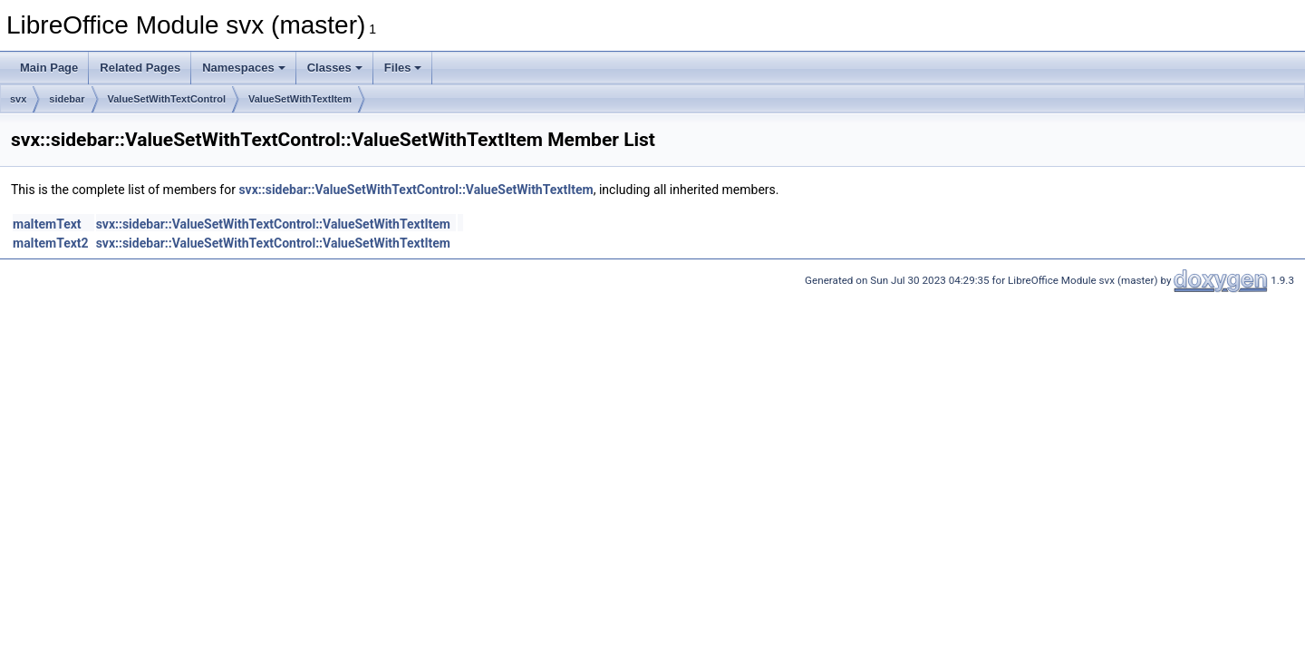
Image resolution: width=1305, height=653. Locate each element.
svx (18, 98)
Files (403, 67)
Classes (334, 67)
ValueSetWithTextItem (300, 98)
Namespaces (243, 67)
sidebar (66, 98)
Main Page (49, 67)
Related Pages (140, 67)
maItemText (47, 224)
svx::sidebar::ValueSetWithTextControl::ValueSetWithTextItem (415, 189)
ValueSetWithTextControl (167, 98)
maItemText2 (51, 243)
